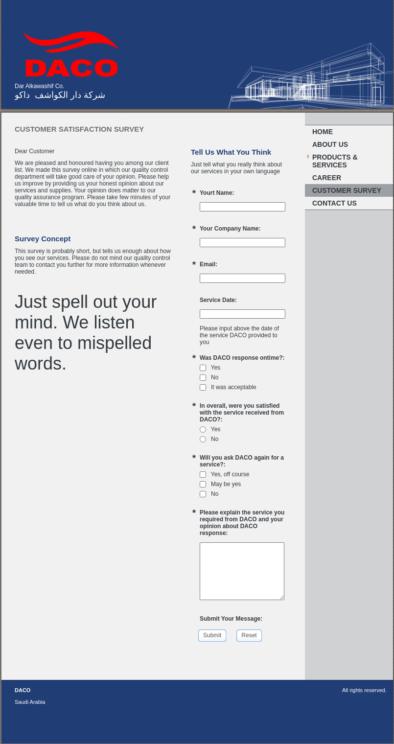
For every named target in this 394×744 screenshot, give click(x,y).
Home (322, 132)
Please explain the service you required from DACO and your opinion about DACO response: (242, 522)
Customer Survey (346, 190)
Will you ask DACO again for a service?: (242, 461)
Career (326, 178)
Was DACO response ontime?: (242, 357)
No (209, 377)
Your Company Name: (230, 228)
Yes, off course (225, 474)
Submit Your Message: (231, 618)
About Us (330, 144)
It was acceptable (228, 387)
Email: (208, 264)
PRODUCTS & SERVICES (335, 161)
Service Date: (218, 300)
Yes (210, 367)
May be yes (220, 484)
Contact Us (334, 203)
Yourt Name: (217, 192)
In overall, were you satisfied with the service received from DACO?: (242, 412)
